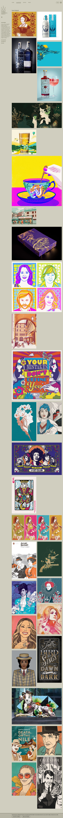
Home (13, 2)
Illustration (18, 2)
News (58, 2)
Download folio (3, 39)
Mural (29, 2)
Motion (24, 2)
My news (2, 43)
